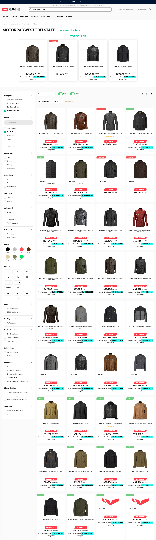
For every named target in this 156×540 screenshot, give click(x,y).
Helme (5, 16)
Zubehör (34, 16)
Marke (6, 117)
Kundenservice (141, 9)
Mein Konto (122, 9)
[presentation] (60, 2)
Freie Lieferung (78, 2)
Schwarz (7, 252)
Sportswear (46, 16)
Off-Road (24, 16)
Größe (7, 266)
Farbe (6, 244)
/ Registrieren (129, 9)
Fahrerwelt (8, 153)
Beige (7, 260)
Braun (28, 252)
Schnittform (9, 337)
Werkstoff (8, 193)
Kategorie (8, 96)
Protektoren (9, 343)
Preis (6, 304)
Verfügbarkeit (10, 319)
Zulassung (8, 357)
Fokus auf (8, 230)
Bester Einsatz (10, 330)
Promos (69, 16)
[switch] (60, 93)
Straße (14, 16)
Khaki (14, 260)
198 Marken (58, 16)
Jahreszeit (8, 208)
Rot (22, 252)
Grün (21, 260)
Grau (14, 252)
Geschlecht (8, 175)
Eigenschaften (10, 350)
